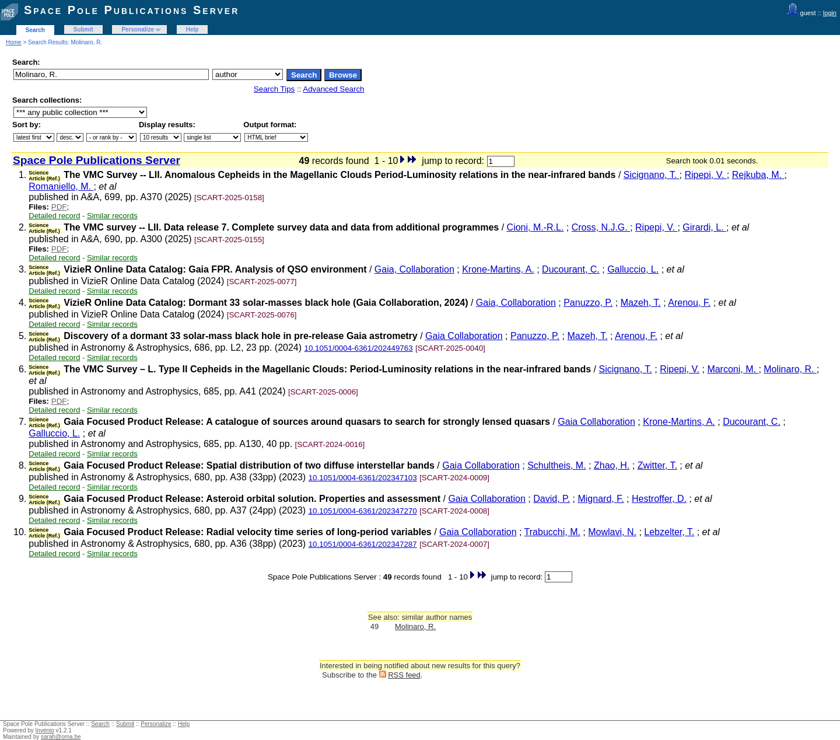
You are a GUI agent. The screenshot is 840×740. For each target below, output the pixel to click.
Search (35, 30)
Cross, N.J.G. (601, 227)
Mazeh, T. (641, 303)
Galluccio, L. (633, 269)
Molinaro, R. (790, 369)
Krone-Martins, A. (498, 269)
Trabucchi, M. (552, 532)
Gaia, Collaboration (414, 269)
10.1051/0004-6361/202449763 (358, 348)
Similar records (112, 215)
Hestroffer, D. (659, 499)
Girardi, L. (704, 227)
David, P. (551, 499)
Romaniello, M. (61, 186)
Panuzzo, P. (588, 303)
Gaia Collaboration (464, 336)
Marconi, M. (732, 369)
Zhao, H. (611, 465)
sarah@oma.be (61, 737)
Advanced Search (333, 89)
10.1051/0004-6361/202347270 (363, 511)
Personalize (137, 29)
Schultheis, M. (556, 465)
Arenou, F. (689, 303)
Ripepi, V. (705, 175)
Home (14, 42)
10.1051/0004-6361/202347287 (363, 544)
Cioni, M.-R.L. (535, 227)
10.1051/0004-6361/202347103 (363, 477)
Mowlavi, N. (612, 532)
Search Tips (274, 89)
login (829, 12)
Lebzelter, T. (669, 532)
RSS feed (404, 675)
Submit (83, 29)
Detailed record (54, 215)
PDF (59, 207)
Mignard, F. (601, 499)
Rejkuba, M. (758, 175)
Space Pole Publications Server (131, 10)
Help (192, 29)
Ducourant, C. (571, 269)
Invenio (45, 730)
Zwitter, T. (657, 465)
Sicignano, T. (652, 175)
